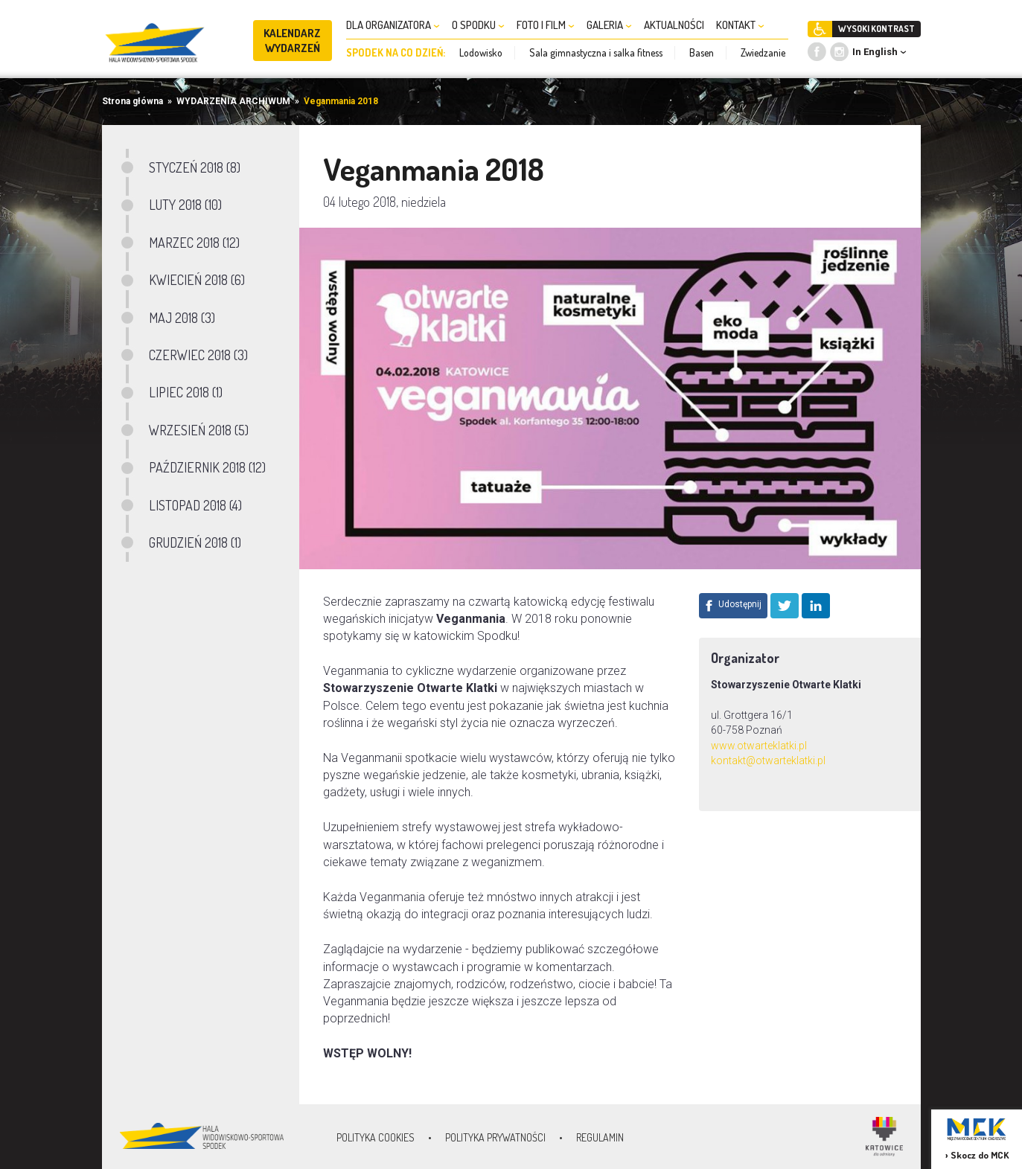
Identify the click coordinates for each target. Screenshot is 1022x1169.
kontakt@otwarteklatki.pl (768, 760)
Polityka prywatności (495, 1137)
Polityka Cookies (375, 1137)
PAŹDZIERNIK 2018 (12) (207, 467)
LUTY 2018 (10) (185, 204)
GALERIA (609, 25)
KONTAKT (740, 25)
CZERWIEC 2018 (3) (198, 355)
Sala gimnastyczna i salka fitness (595, 52)
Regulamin (600, 1137)
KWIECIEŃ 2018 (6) (197, 280)
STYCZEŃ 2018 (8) (194, 167)
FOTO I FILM (546, 25)
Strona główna (132, 101)
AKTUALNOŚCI (674, 25)
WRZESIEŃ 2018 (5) (199, 430)
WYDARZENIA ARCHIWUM (233, 101)
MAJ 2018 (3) (182, 318)
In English (875, 51)
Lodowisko (480, 52)
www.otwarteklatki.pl (759, 746)
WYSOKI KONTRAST (876, 28)
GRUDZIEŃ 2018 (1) (195, 542)
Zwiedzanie (763, 52)
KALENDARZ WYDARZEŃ (292, 40)
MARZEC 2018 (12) (194, 242)
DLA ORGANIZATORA (393, 25)
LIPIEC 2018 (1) (186, 392)
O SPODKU (478, 25)
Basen (701, 52)
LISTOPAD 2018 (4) (195, 505)
